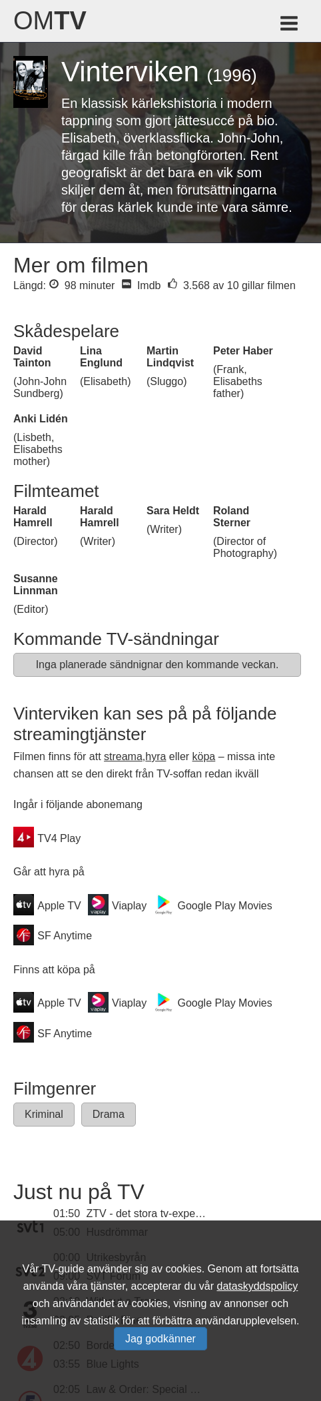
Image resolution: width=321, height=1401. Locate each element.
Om (50, 21)
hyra (155, 756)
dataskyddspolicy (257, 1286)
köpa (204, 756)
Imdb (140, 285)
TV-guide (63, 1268)
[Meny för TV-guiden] (290, 25)
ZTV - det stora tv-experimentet (160, 1213)
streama (123, 756)
